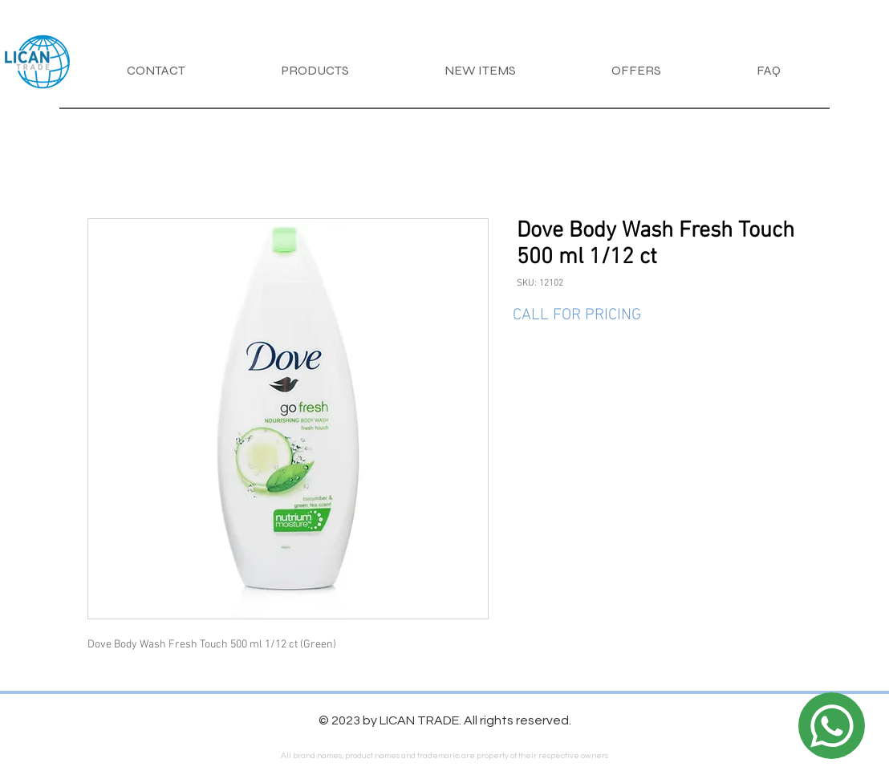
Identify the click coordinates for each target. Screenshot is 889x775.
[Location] (831, 725)
